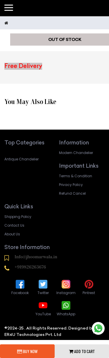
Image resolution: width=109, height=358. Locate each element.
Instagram (66, 287)
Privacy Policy (71, 184)
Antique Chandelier (21, 159)
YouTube (43, 308)
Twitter (43, 287)
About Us (12, 234)
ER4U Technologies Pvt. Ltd (32, 334)
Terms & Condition (75, 175)
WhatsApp (66, 308)
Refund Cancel (72, 193)
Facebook (20, 287)
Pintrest (89, 287)
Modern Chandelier (76, 152)
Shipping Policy (17, 216)
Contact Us (14, 225)
